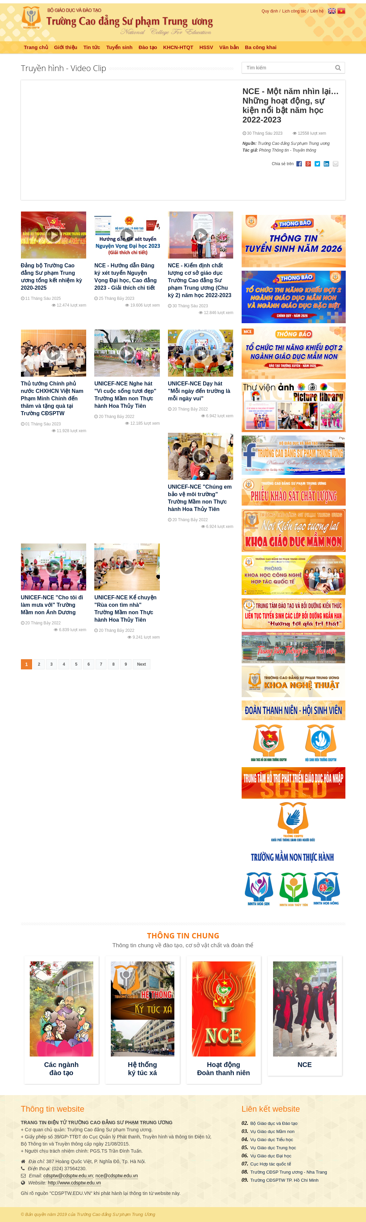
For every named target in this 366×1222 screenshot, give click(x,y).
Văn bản (229, 47)
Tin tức (91, 47)
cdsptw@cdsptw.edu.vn (68, 1175)
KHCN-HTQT (178, 47)
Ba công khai (260, 47)
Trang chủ (36, 47)
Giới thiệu (65, 47)
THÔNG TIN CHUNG (183, 935)
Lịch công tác (294, 11)
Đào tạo (148, 47)
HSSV (206, 47)
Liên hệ (317, 11)
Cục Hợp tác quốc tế (270, 1164)
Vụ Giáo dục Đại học (270, 1155)
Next (141, 664)
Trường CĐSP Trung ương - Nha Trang (288, 1172)
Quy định (270, 11)
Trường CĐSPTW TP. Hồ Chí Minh (284, 1180)
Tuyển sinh (119, 47)
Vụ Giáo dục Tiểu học (271, 1139)
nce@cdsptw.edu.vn (117, 1175)
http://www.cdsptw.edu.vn (74, 1182)
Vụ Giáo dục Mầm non (272, 1131)
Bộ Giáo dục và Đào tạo (273, 1123)
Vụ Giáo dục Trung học (273, 1147)
